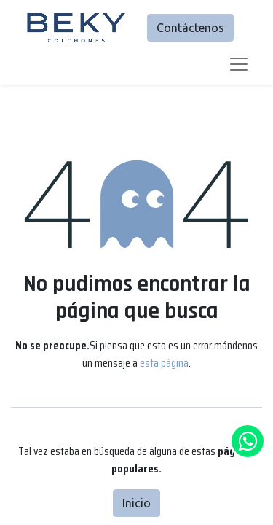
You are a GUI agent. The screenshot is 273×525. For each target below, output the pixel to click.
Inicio (136, 503)
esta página (164, 363)
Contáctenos (190, 27)
